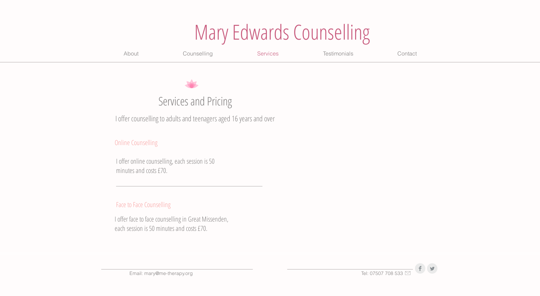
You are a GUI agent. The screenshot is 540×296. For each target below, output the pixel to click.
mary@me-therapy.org (168, 273)
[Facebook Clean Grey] (420, 268)
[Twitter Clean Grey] (432, 268)
